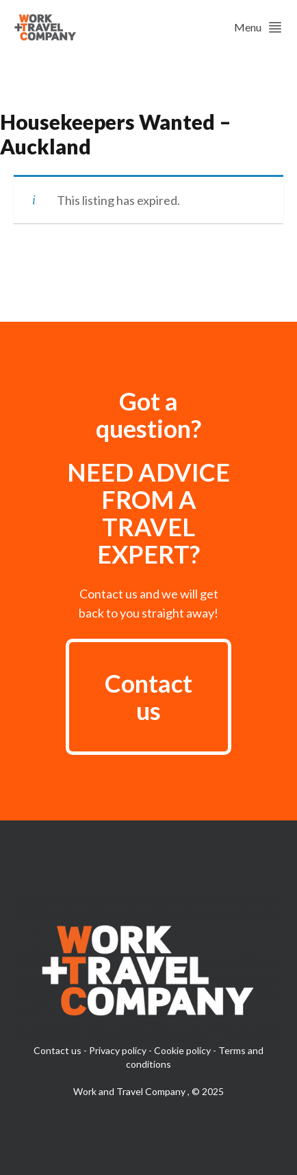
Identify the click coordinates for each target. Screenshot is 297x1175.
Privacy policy (117, 1050)
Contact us (148, 696)
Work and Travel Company (130, 1091)
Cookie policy (182, 1050)
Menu (258, 27)
